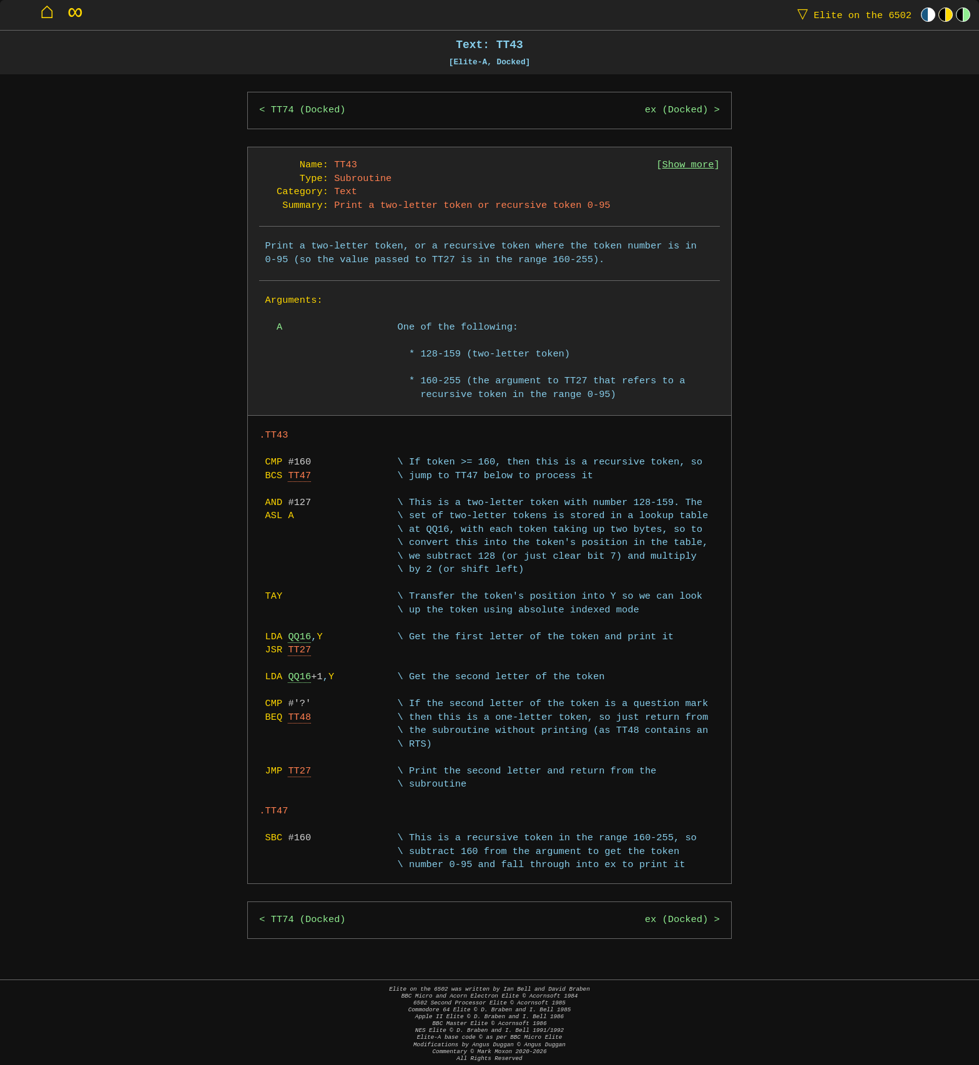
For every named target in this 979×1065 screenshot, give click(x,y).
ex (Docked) (676, 110)
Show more (688, 165)
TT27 (299, 650)
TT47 (299, 476)
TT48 (299, 717)
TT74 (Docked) (308, 110)
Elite (852, 14)
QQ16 (299, 637)
